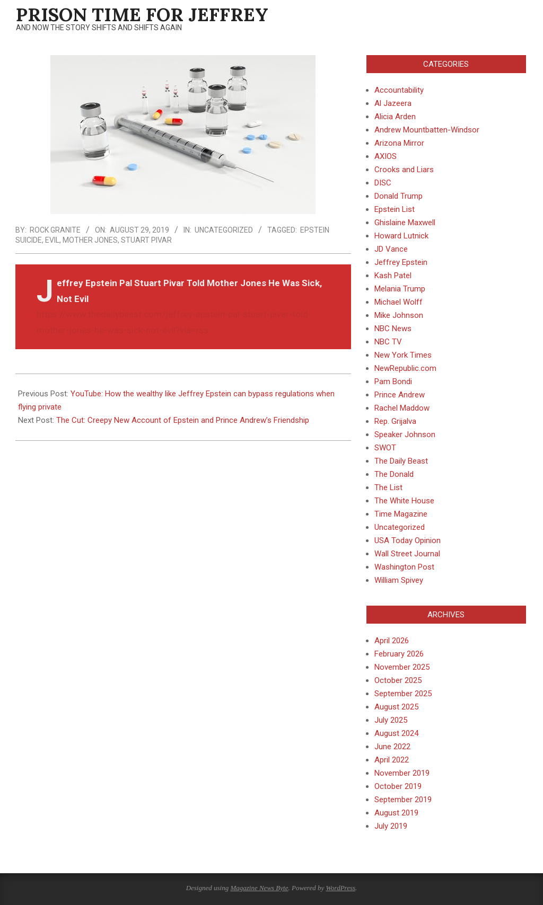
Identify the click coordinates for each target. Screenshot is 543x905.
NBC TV (388, 342)
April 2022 (391, 760)
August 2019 (396, 813)
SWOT (385, 447)
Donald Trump (398, 196)
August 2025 (396, 707)
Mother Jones (90, 240)
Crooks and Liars (404, 169)
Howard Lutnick (401, 236)
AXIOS (385, 156)
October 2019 (398, 786)
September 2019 (403, 799)
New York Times (403, 355)
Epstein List (394, 209)
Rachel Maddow (402, 408)
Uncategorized (224, 230)
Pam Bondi (393, 381)
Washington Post (404, 567)
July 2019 (390, 826)
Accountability (399, 90)
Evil (52, 240)
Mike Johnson (398, 315)
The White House (404, 500)
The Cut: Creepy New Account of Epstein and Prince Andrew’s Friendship (182, 420)
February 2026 (399, 654)
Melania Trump (399, 289)
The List (388, 487)
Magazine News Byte (259, 888)
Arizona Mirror (399, 143)
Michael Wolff (398, 302)
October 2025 (398, 680)
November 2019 (402, 773)
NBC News (392, 328)
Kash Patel (392, 275)
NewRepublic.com (405, 368)
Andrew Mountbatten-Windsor (426, 130)
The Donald (394, 474)
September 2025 (403, 693)
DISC (382, 183)
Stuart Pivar (146, 240)
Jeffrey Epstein (400, 262)
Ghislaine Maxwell (404, 222)
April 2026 (391, 640)
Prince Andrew (399, 395)
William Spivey (398, 580)
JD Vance (391, 249)
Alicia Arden (395, 116)
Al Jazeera (392, 103)
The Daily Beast (401, 461)
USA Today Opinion (407, 540)
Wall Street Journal (407, 553)
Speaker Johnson (404, 434)
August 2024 (396, 733)
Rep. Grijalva (395, 421)
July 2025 (390, 720)
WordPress (340, 888)
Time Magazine (400, 514)
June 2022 (392, 746)
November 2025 (402, 667)
